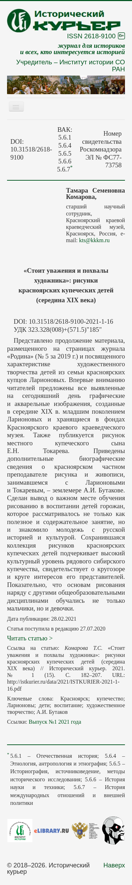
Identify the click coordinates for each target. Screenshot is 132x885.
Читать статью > (30, 638)
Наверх (114, 865)
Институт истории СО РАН (92, 65)
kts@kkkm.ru (94, 240)
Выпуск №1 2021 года (55, 722)
